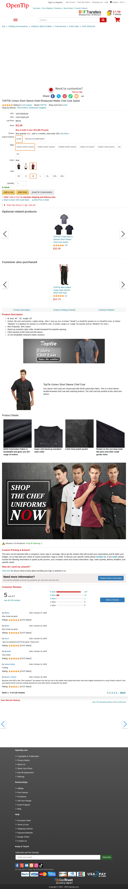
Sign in (51, 2)
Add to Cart (8, 192)
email (114, 557)
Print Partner (22, 792)
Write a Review (112, 600)
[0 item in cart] (117, 20)
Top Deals (36, 8)
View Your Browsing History (102, 702)
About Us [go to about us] (21, 764)
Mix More (65, 133)
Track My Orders (83, 2)
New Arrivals (68, 8)
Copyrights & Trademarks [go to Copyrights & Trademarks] (28, 756)
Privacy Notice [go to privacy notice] (23, 760)
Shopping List (97, 2)
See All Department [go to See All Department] (25, 772)
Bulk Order (22, 192)
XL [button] (47, 176)
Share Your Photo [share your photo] (24, 768)
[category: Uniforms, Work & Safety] (41, 26)
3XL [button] (62, 176)
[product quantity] (21, 183)
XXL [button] (55, 176)
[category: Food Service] (60, 26)
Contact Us (101, 557)
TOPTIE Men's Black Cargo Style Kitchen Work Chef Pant (62, 290)
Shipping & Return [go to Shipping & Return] (25, 829)
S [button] (25, 176)
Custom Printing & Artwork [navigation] (64, 310)
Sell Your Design (24, 801)
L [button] (40, 176)
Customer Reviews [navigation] (106, 310)
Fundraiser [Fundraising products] (21, 797)
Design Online (23, 837)
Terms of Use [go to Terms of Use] (23, 825)
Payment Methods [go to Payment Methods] (25, 833)
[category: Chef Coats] (74, 26)
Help (106, 2)
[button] (117, 2)
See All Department (15, 20)
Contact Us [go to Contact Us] (22, 841)
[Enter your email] (57, 857)
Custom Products (81, 8)
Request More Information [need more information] (111, 578)
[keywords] (69, 20)
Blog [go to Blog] (19, 809)
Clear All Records (119, 702)
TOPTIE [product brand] (43, 105)
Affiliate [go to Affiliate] (20, 788)
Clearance (58, 8)
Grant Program (23, 805)
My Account (70, 2)
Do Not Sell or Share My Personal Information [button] (34, 869)
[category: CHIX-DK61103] (88, 26)
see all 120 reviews (12, 600)
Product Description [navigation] (22, 310)
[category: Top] (3, 26)
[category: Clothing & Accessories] (18, 26)
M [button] (33, 176)
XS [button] (18, 176)
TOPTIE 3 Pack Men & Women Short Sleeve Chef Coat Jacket (63, 239)
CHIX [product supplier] (65, 105)
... (118, 693)
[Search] (103, 20)
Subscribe (106, 857)
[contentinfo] (18, 5)
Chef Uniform (22, 108)
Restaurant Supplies (37, 108)
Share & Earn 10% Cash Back (16, 200)
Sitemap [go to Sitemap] (20, 777)
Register (59, 2)
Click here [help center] (6, 571)
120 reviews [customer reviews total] (27, 105)
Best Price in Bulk (40, 200)
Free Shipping (47, 8)
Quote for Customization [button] (42, 192)
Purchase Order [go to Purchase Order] (24, 820)
